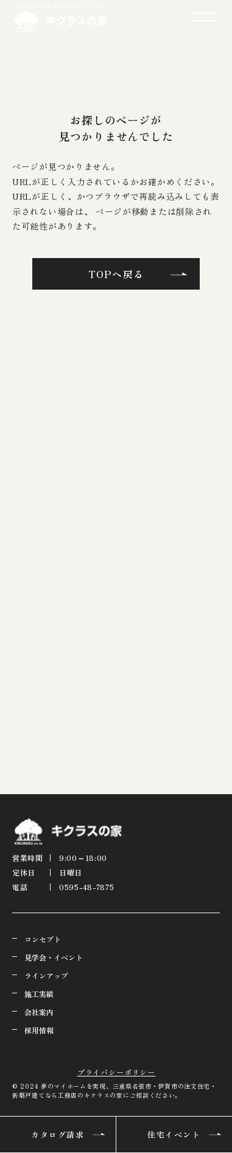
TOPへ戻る (116, 274)
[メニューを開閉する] (205, 17)
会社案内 (39, 1012)
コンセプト (42, 939)
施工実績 (39, 993)
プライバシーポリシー (116, 1072)
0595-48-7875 (86, 887)
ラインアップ (46, 975)
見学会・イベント (53, 957)
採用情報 (39, 1030)
